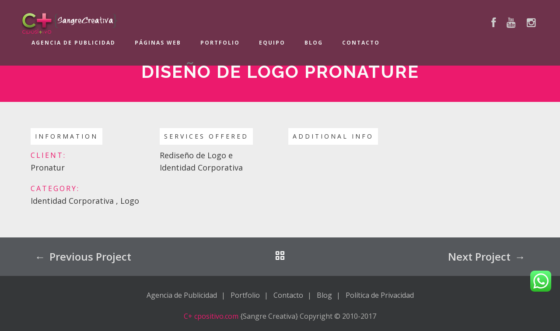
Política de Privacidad (380, 295)
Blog (313, 42)
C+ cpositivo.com (211, 316)
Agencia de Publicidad (74, 42)
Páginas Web (158, 42)
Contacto (361, 42)
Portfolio (220, 42)
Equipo (272, 42)
